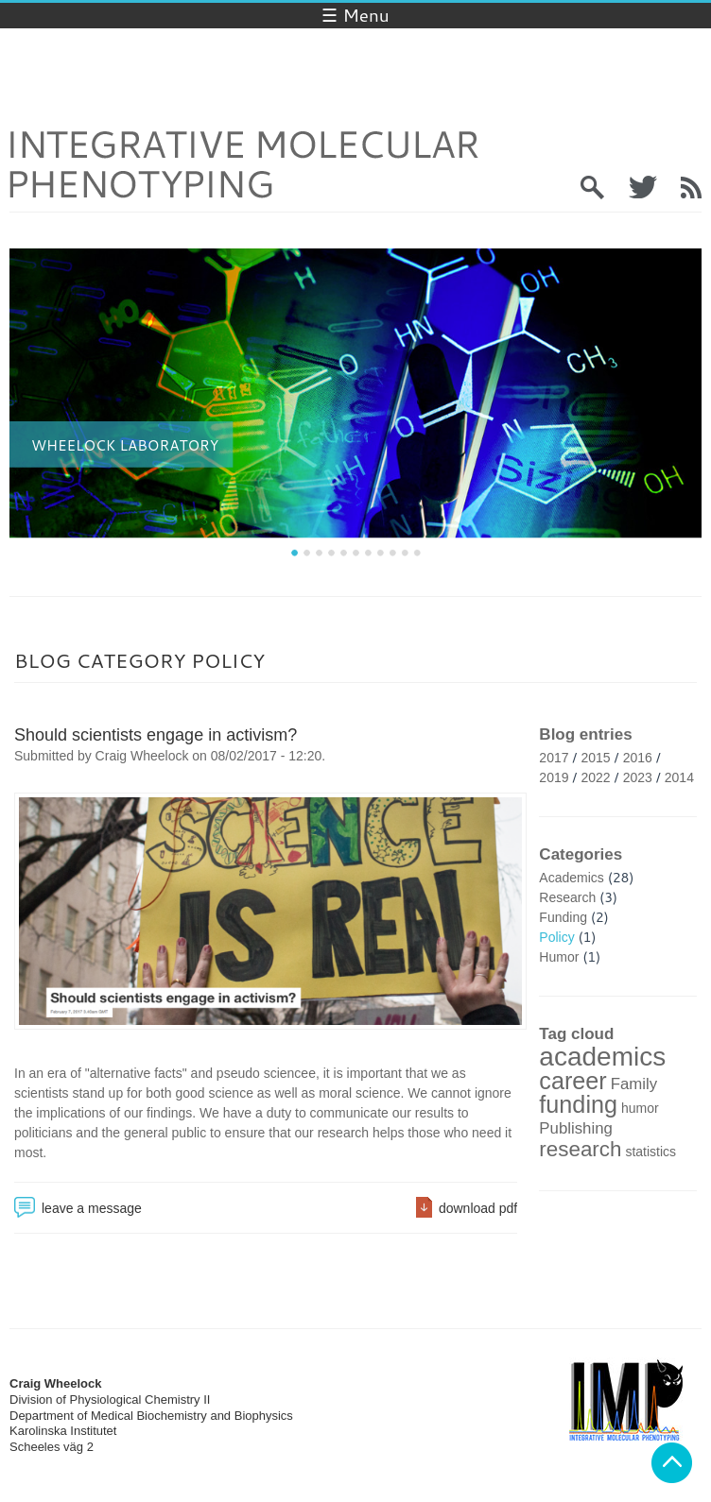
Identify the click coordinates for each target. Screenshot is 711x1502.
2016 (637, 757)
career (572, 1080)
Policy (556, 937)
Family (634, 1084)
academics (602, 1056)
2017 (553, 757)
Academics (571, 877)
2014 (679, 777)
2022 (596, 777)
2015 (596, 757)
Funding (563, 917)
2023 (637, 777)
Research (567, 897)
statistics (650, 1151)
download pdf (478, 1208)
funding (578, 1104)
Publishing (575, 1128)
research (580, 1149)
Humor (559, 956)
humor (640, 1108)
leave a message (92, 1208)
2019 (553, 777)
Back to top (671, 1462)
